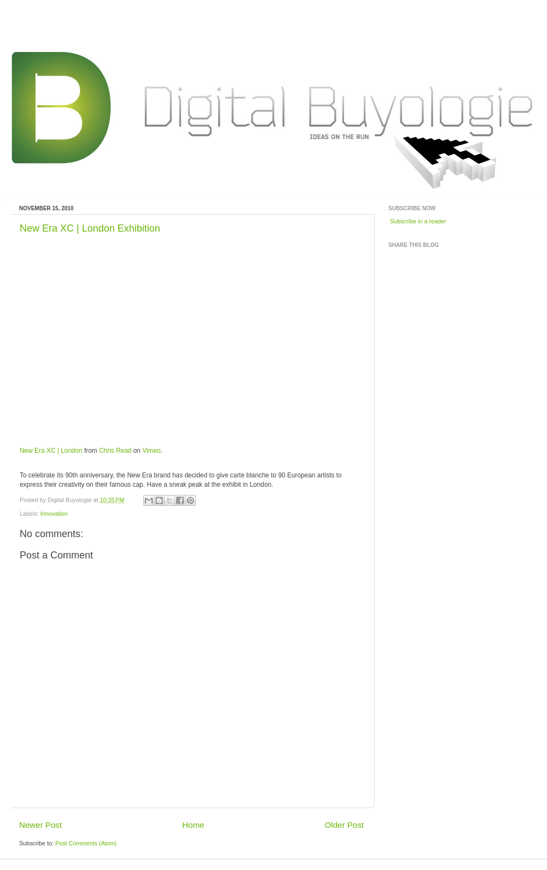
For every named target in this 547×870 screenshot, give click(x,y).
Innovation (54, 513)
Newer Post (40, 824)
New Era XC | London (51, 450)
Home (193, 824)
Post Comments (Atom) (86, 843)
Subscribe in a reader (418, 221)
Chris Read (115, 450)
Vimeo (151, 450)
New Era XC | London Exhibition (90, 228)
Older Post (344, 824)
